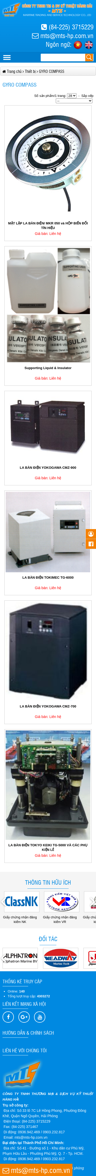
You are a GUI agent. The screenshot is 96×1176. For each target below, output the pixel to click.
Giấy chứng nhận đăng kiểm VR (61, 918)
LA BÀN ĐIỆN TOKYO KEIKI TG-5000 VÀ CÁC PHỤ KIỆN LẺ (48, 847)
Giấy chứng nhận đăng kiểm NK (21, 918)
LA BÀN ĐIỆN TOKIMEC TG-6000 (48, 577)
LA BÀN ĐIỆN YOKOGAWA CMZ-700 (48, 706)
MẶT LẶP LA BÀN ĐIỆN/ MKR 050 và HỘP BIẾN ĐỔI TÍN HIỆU (48, 225)
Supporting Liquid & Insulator (48, 368)
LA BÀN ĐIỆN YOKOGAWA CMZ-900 (48, 468)
